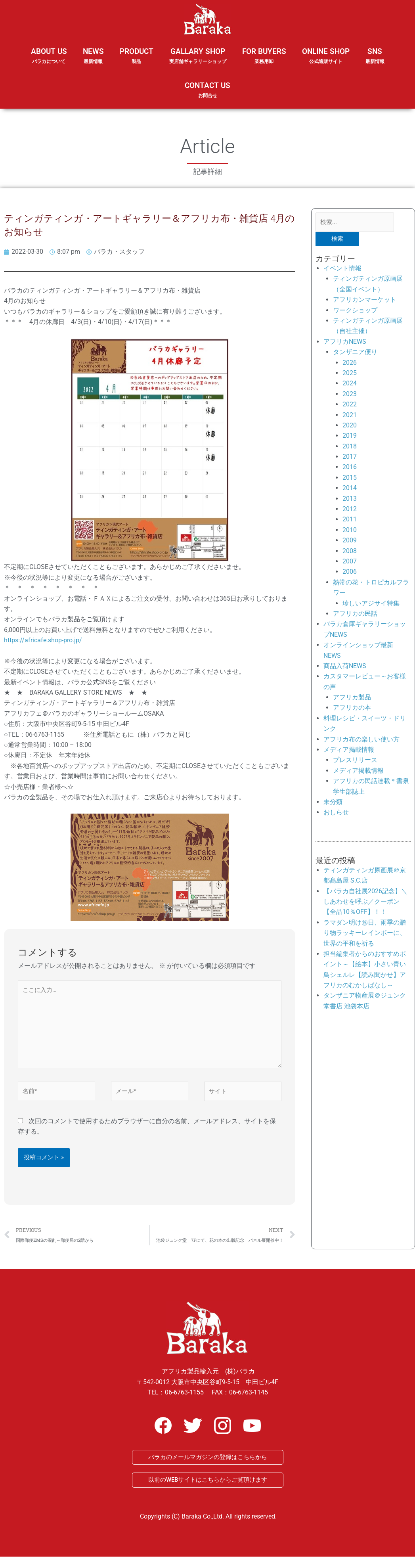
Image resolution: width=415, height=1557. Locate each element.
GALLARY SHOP (197, 61)
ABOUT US (49, 61)
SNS (374, 61)
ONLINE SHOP (326, 56)
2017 (349, 456)
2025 (349, 373)
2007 (349, 561)
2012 (349, 509)
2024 (349, 383)
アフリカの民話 (355, 613)
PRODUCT (136, 61)
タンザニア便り (355, 352)
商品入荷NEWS (344, 666)
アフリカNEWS (344, 341)
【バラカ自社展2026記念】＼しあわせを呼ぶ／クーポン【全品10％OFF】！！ (365, 901)
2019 (349, 436)
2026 (349, 362)
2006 (349, 572)
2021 (349, 415)
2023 (349, 394)
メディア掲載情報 (348, 749)
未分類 (332, 802)
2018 (349, 446)
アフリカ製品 (352, 697)
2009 (349, 540)
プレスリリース (355, 760)
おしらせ (336, 812)
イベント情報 (342, 268)
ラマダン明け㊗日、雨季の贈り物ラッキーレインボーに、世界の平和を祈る (364, 933)
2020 (349, 425)
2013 (349, 498)
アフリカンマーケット (364, 300)
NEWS (93, 61)
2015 (349, 477)
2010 (349, 530)
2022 (349, 404)
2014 (349, 488)
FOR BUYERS (264, 56)
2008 (349, 551)
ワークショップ (355, 310)
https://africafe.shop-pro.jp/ (43, 640)
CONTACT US (207, 90)
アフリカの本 (352, 708)
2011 (349, 519)
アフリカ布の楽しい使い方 (361, 739)
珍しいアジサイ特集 (371, 603)
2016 (349, 467)
